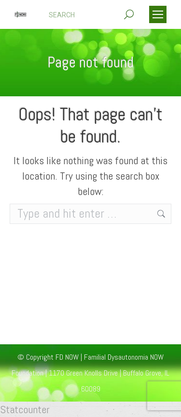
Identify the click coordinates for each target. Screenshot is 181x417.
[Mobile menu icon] (158, 14)
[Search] (91, 15)
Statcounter (25, 409)
